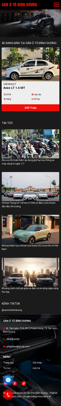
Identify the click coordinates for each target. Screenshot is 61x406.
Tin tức (6, 368)
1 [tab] (29, 32)
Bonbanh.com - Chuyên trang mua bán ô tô (29, 396)
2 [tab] (32, 32)
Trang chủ (8, 362)
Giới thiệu (37, 362)
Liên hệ (36, 368)
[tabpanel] (30, 18)
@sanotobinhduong (12, 310)
